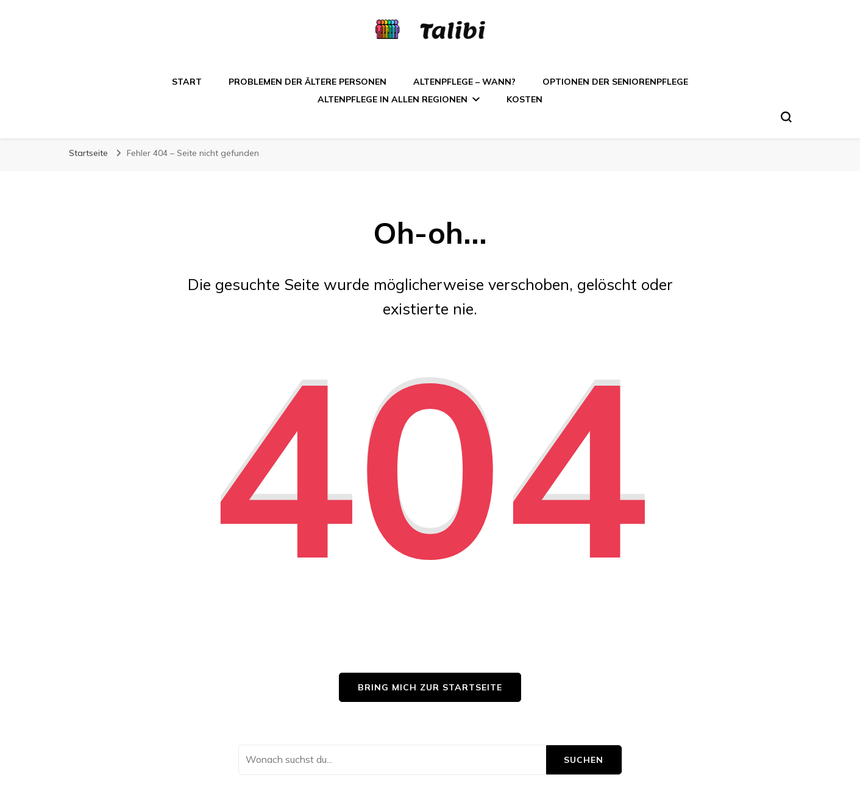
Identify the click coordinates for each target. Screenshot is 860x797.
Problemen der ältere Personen (307, 81)
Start (187, 81)
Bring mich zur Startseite (430, 687)
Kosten (524, 99)
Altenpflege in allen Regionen (392, 99)
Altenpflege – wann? (464, 81)
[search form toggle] (786, 117)
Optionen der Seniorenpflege (615, 81)
